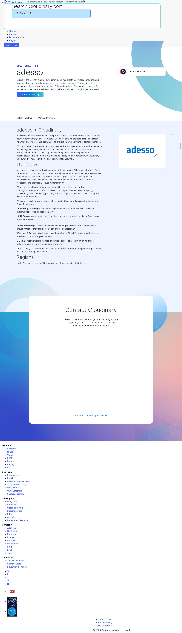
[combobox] (51, 13)
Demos (10, 461)
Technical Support (16, 560)
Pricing (10, 464)
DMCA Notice (105, 625)
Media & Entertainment (18, 481)
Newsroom (12, 543)
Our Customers (14, 490)
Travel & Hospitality (17, 484)
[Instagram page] (8, 580)
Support (13, 34)
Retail (10, 478)
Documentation (16, 37)
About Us (11, 528)
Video (10, 455)
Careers (11, 540)
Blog (9, 546)
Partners (11, 534)
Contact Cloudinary (30, 94)
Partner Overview (46, 118)
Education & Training (17, 567)
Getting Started (15, 507)
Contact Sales (14, 563)
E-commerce (13, 475)
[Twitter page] (8, 571)
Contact (13, 31)
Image (10, 451)
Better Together (24, 118)
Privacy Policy (105, 622)
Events (10, 537)
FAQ (9, 467)
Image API (12, 501)
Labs (9, 550)
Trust (9, 553)
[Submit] (17, 13)
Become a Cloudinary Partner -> (91, 415)
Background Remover (18, 520)
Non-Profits (13, 487)
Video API (12, 504)
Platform (11, 448)
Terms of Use (104, 619)
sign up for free (11, 45)
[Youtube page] (8, 584)
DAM (9, 458)
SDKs (9, 514)
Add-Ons (11, 517)
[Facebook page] (7, 577)
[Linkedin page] (8, 574)
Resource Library (15, 494)
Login (12, 40)
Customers (12, 531)
